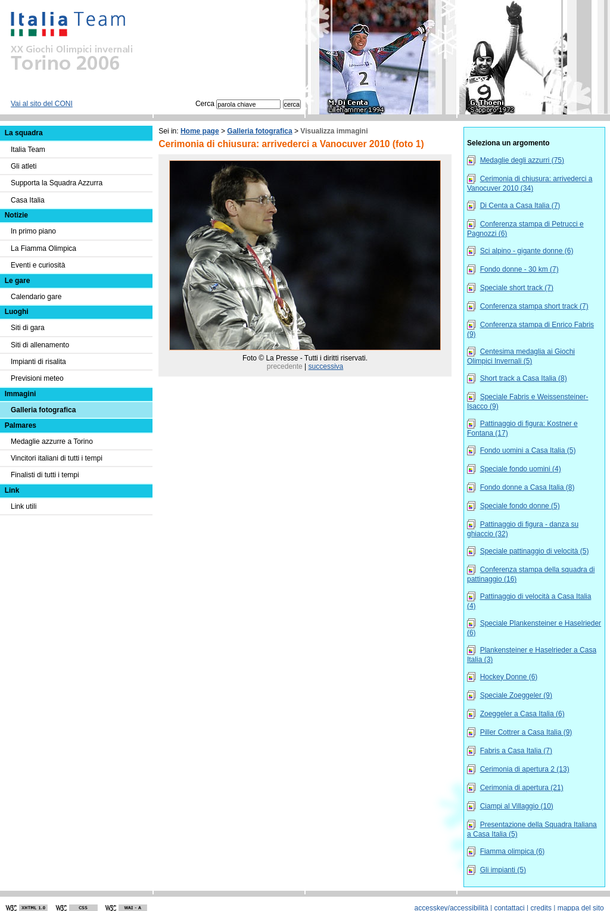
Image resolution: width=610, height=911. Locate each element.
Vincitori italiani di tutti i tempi (56, 458)
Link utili (23, 506)
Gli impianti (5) (503, 870)
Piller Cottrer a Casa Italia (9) (526, 732)
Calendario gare (36, 297)
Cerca (238, 104)
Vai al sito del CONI (42, 104)
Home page (199, 131)
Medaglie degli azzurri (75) (522, 160)
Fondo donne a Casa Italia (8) (527, 487)
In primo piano (33, 231)
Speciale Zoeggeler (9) (516, 695)
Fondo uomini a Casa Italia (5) (528, 450)
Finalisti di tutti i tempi (45, 475)
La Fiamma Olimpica (43, 248)
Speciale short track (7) (516, 288)
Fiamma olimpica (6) (512, 851)
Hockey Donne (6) (509, 677)
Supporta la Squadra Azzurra (56, 183)
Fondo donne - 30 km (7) (519, 269)
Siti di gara (28, 328)
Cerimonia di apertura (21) (522, 787)
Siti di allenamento (40, 345)
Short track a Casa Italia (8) (523, 378)
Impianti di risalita (38, 361)
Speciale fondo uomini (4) (520, 469)
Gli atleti (23, 166)
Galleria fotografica (259, 131)
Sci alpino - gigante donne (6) (527, 251)
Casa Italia (28, 200)
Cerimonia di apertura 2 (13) (524, 769)
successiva (326, 366)
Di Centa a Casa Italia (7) (520, 205)
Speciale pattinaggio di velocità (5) (534, 551)
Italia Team (28, 149)
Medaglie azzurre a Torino (52, 441)
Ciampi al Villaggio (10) (516, 806)
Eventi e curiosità (38, 265)
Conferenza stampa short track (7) (534, 306)
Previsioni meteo (37, 378)
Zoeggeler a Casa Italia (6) (522, 714)
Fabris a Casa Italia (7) (516, 751)
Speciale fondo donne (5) (520, 506)
